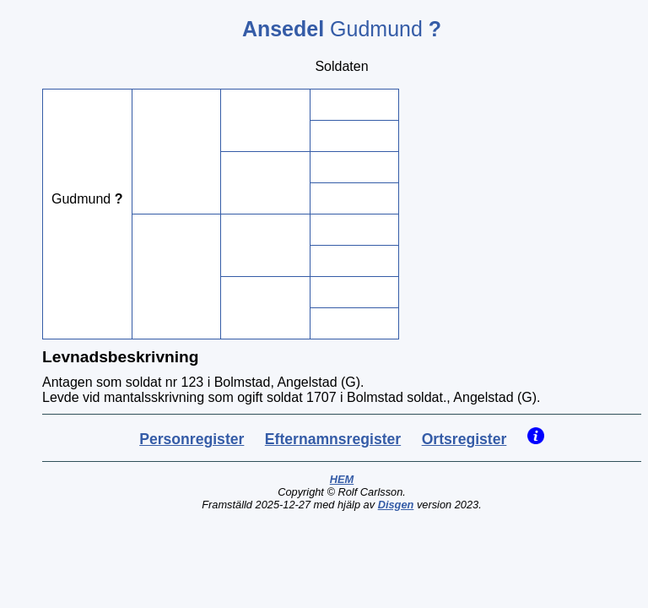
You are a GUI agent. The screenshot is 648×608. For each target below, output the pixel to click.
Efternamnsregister (333, 439)
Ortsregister (464, 439)
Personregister (191, 439)
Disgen (396, 504)
